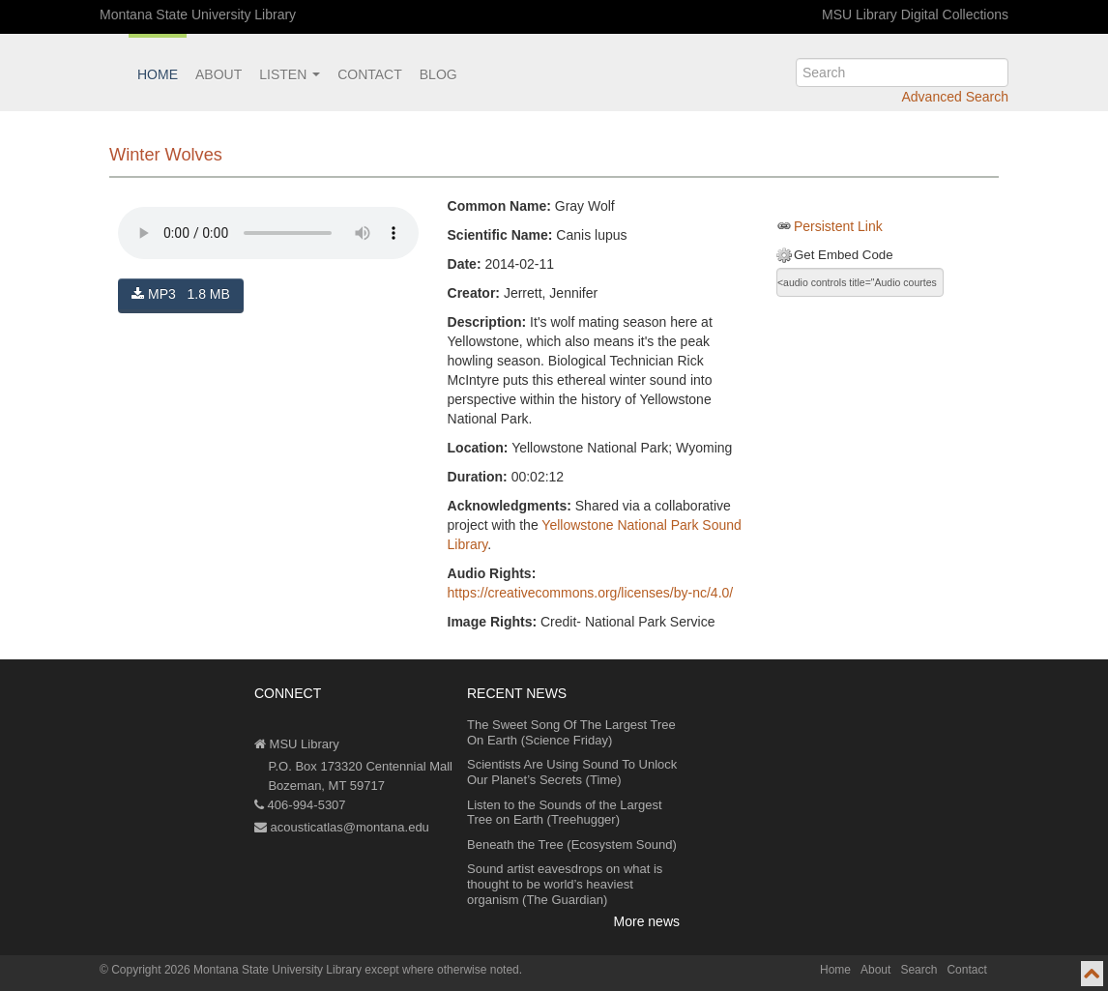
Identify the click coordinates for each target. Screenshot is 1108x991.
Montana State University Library (198, 14)
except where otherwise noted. (443, 969)
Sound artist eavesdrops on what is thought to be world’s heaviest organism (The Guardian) (564, 883)
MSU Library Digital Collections (915, 14)
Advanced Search (954, 96)
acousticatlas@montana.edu (341, 827)
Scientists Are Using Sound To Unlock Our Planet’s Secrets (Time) (572, 772)
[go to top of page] (1092, 973)
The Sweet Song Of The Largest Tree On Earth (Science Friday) (571, 732)
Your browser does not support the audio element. (268, 233)
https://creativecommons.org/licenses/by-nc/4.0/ (591, 592)
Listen (289, 74)
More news (647, 921)
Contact (369, 74)
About (218, 74)
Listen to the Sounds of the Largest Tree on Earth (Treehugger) (564, 813)
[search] (902, 72)
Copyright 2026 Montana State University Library (236, 969)
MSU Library (296, 744)
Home (157, 74)
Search (918, 969)
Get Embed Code (843, 255)
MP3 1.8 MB (180, 294)
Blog (438, 74)
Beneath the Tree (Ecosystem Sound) (572, 844)
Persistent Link (838, 226)
